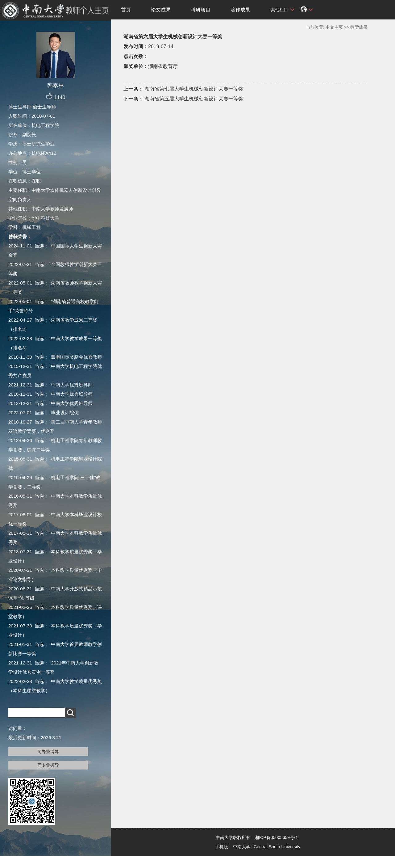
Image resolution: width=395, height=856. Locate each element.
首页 (126, 9)
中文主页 (334, 27)
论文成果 (161, 9)
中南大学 (241, 846)
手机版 (221, 846)
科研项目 (200, 9)
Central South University (277, 846)
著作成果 (240, 9)
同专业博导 (48, 751)
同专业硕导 (48, 765)
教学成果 (359, 27)
